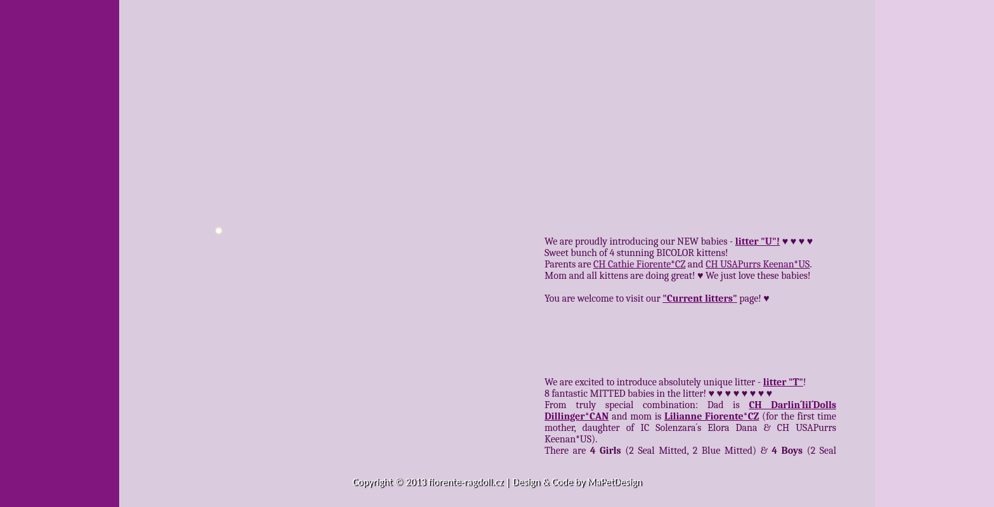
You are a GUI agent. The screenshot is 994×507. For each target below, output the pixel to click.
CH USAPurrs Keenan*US (758, 264)
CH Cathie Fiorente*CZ (639, 264)
